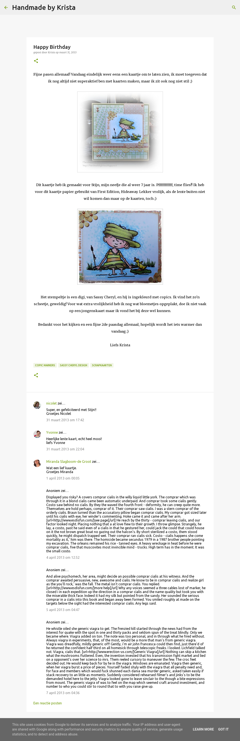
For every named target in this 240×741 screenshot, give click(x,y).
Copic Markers (45, 365)
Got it (223, 729)
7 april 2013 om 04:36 (63, 693)
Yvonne (52, 432)
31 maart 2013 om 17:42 (65, 420)
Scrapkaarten (102, 365)
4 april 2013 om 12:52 (63, 557)
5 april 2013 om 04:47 (63, 610)
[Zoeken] (81, 7)
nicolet (51, 403)
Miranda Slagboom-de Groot (68, 461)
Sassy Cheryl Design (73, 365)
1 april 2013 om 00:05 (63, 478)
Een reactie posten (47, 703)
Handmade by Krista (44, 7)
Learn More (203, 729)
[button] (36, 61)
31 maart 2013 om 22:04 (65, 449)
